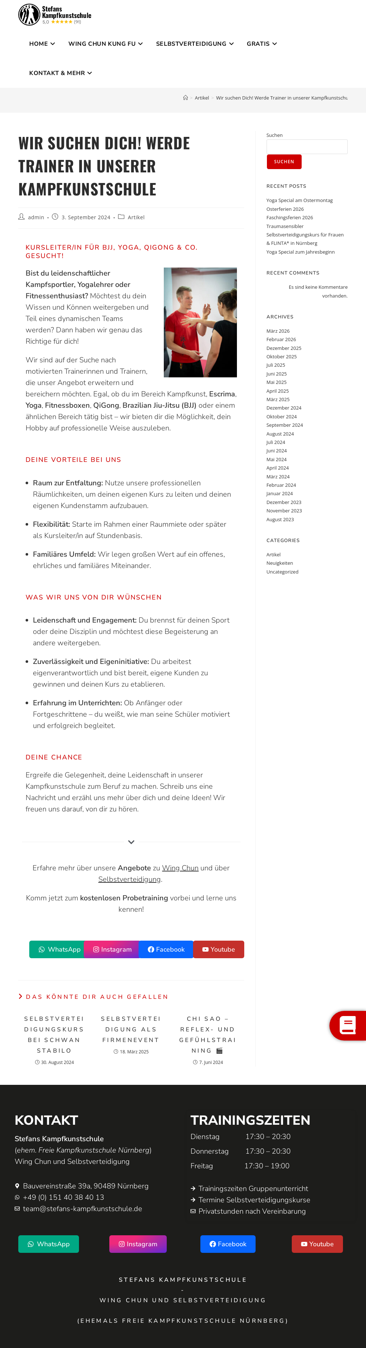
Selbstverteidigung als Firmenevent (131, 1029)
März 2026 (278, 331)
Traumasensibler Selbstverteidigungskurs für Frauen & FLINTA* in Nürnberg (305, 235)
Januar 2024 (280, 493)
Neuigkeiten (280, 563)
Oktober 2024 (282, 416)
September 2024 (285, 425)
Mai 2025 (277, 382)
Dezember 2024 (284, 407)
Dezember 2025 (284, 348)
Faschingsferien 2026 (290, 217)
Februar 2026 (281, 339)
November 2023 (284, 510)
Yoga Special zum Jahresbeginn (301, 252)
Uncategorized (283, 571)
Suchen (275, 135)
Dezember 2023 (284, 502)
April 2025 (278, 391)
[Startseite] (185, 97)
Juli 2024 (276, 442)
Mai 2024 (277, 459)
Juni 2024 (277, 450)
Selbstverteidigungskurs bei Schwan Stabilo (54, 1034)
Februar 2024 (281, 485)
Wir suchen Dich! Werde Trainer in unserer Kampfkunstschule (284, 97)
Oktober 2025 (282, 356)
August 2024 (280, 433)
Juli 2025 (276, 365)
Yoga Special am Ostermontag (300, 200)
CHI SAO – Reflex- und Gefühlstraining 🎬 (208, 1034)
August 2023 (280, 519)
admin (36, 217)
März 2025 (278, 399)
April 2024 (278, 467)
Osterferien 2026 (285, 209)
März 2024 (278, 476)
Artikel (136, 217)
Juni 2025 (277, 373)
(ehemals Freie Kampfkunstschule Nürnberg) (183, 1321)
